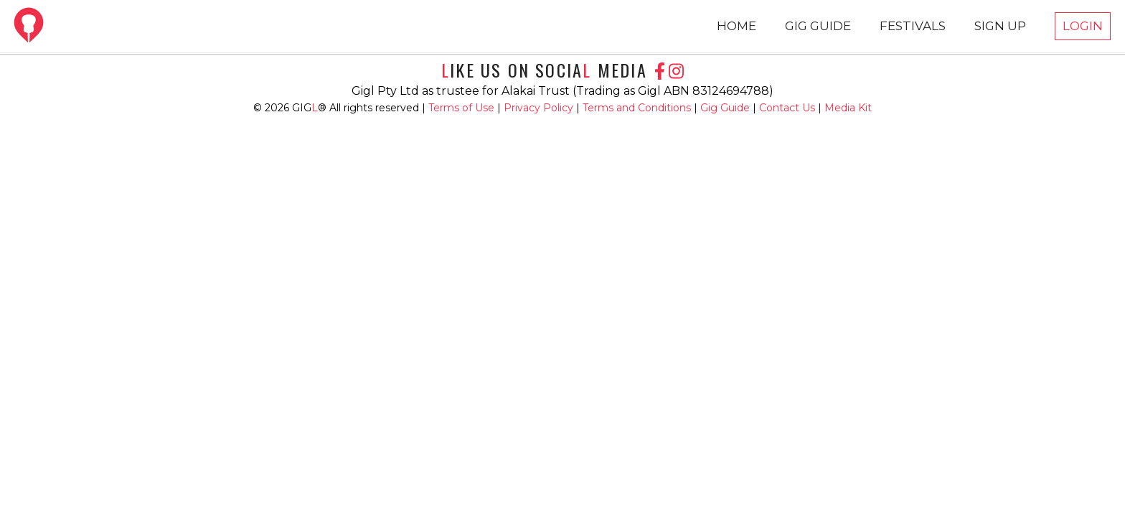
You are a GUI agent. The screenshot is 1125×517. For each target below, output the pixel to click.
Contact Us (787, 107)
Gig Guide (725, 107)
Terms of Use (462, 107)
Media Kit (848, 107)
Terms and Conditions (638, 107)
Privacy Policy (540, 107)
